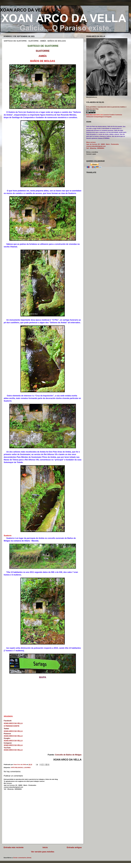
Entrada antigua (74, 847)
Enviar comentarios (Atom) (22, 857)
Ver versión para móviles (42, 852)
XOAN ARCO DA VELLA (24, 10)
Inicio (45, 847)
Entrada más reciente (13, 847)
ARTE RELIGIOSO (17, 767)
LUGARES (27, 767)
